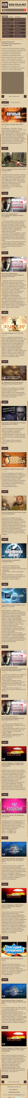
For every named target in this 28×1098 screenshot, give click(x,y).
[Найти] (24, 10)
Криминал (7, 32)
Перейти (4, 148)
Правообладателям (14, 1092)
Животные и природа (9, 23)
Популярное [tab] (18, 16)
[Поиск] (12, 10)
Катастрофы (7, 26)
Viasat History (19, 36)
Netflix (17, 26)
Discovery (6, 36)
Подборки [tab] (4, 16)
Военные (18, 29)
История (6, 29)
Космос (17, 32)
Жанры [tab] (11, 16)
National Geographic (20, 19)
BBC (17, 23)
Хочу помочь (13, 1089)
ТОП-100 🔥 (7, 19)
